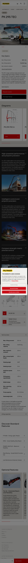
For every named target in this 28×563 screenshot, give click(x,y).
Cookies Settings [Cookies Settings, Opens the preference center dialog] (14, 284)
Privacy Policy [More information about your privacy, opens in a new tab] (14, 280)
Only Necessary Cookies (14, 292)
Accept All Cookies (14, 288)
